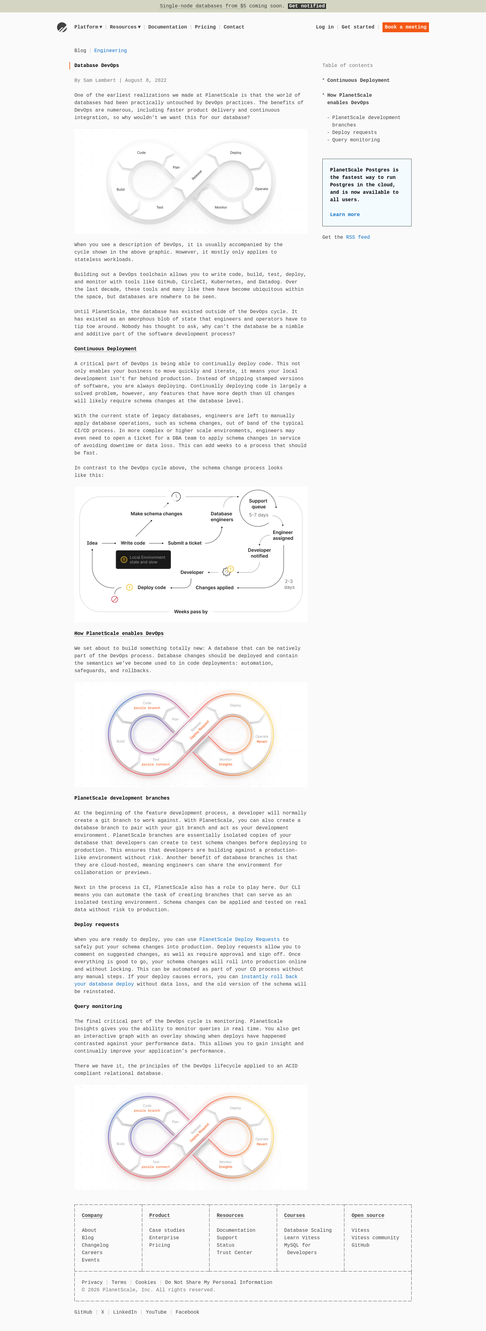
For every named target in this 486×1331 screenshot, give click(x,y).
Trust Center (234, 1253)
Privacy (92, 1282)
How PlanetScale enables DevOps (119, 634)
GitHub (360, 1245)
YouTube (156, 1312)
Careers (92, 1253)
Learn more (345, 215)
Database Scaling (308, 1230)
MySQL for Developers (300, 1249)
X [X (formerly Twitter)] (102, 1312)
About (89, 1230)
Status (226, 1245)
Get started (358, 27)
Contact (235, 27)
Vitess (360, 1230)
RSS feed (358, 237)
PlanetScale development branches (122, 798)
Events (91, 1260)
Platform (88, 27)
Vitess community (375, 1238)
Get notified (307, 6)
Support (227, 1238)
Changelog (95, 1245)
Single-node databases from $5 (203, 6)
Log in (325, 27)
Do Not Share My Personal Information (218, 1282)
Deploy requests (354, 132)
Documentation (168, 27)
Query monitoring (356, 140)
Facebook (188, 1312)
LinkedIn (125, 1312)
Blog (80, 51)
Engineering (110, 51)
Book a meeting (405, 27)
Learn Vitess (302, 1238)
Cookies (145, 1282)
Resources (125, 27)
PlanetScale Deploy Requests (239, 940)
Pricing (206, 27)
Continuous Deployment (358, 80)
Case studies (167, 1230)
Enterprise (164, 1238)
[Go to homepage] (62, 27)
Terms (119, 1282)
